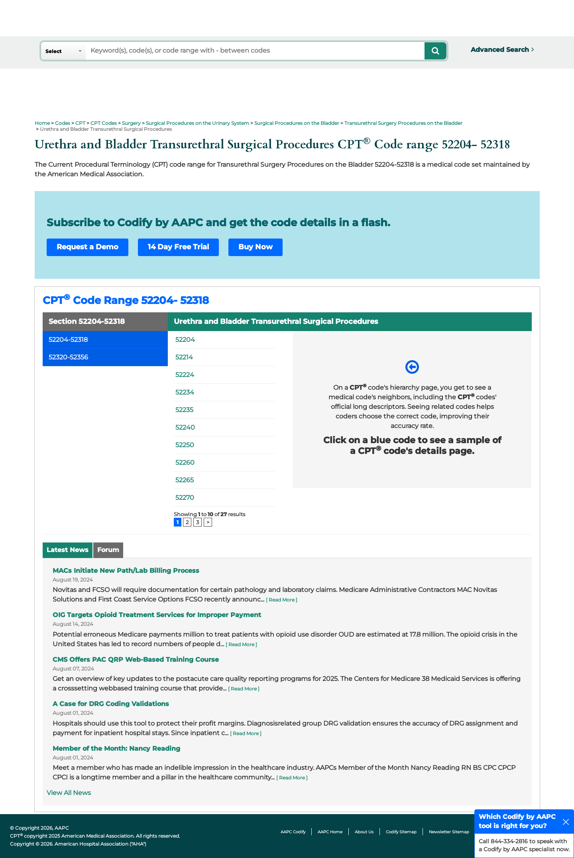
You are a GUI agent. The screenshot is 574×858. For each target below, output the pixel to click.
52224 (184, 375)
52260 (185, 462)
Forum (108, 550)
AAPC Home (330, 831)
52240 (185, 427)
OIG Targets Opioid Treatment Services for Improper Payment (157, 615)
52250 (184, 445)
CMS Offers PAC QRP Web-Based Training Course (136, 659)
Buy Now (255, 247)
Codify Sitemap (401, 831)
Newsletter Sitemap (449, 831)
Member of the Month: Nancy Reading (116, 748)
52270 (184, 497)
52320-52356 (68, 357)
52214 (184, 357)
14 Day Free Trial (178, 247)
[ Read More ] (281, 600)
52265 (184, 480)
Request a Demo (87, 247)
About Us (364, 831)
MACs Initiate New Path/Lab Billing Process (126, 570)
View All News (69, 793)
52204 (185, 339)
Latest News (67, 550)
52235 (184, 410)
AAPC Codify (293, 831)
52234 (184, 392)
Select (53, 51)
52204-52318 (68, 339)
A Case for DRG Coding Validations (111, 704)
